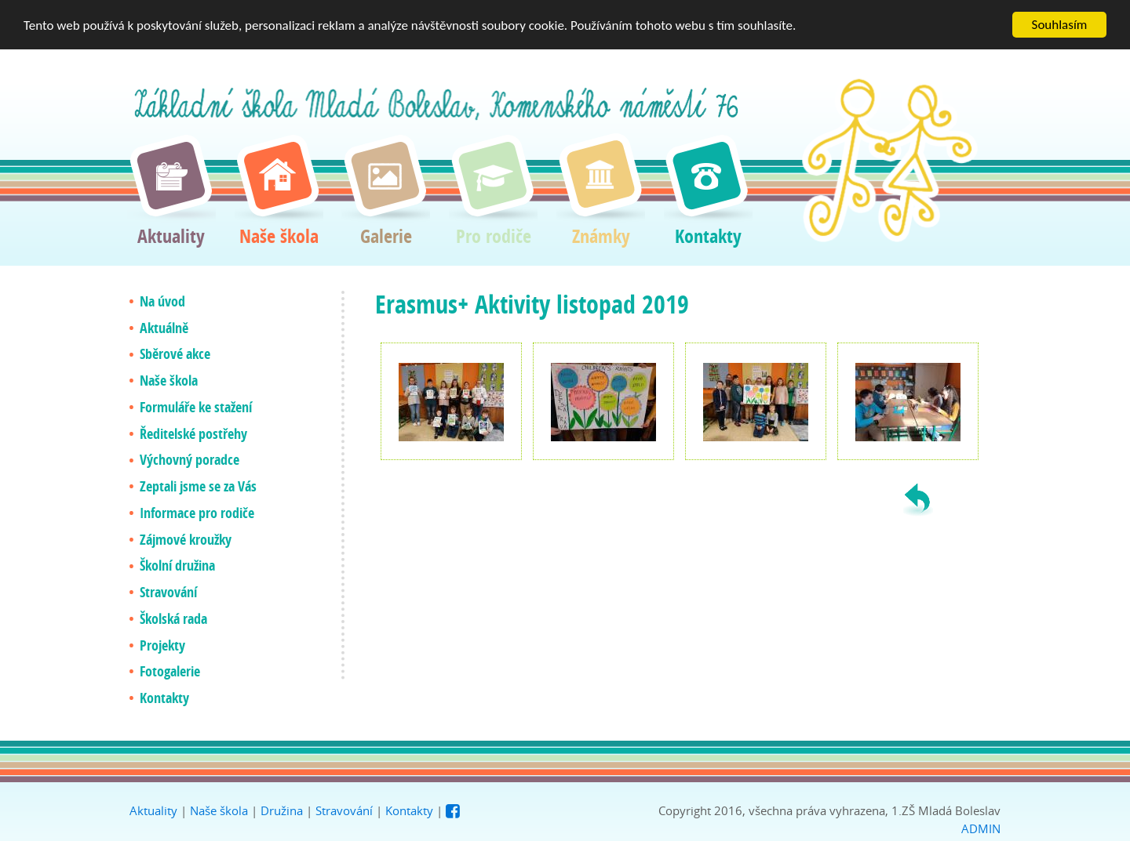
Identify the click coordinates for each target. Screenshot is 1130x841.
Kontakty (409, 810)
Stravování (344, 810)
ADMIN (981, 828)
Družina (282, 810)
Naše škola (219, 810)
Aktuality (153, 810)
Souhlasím (1060, 24)
